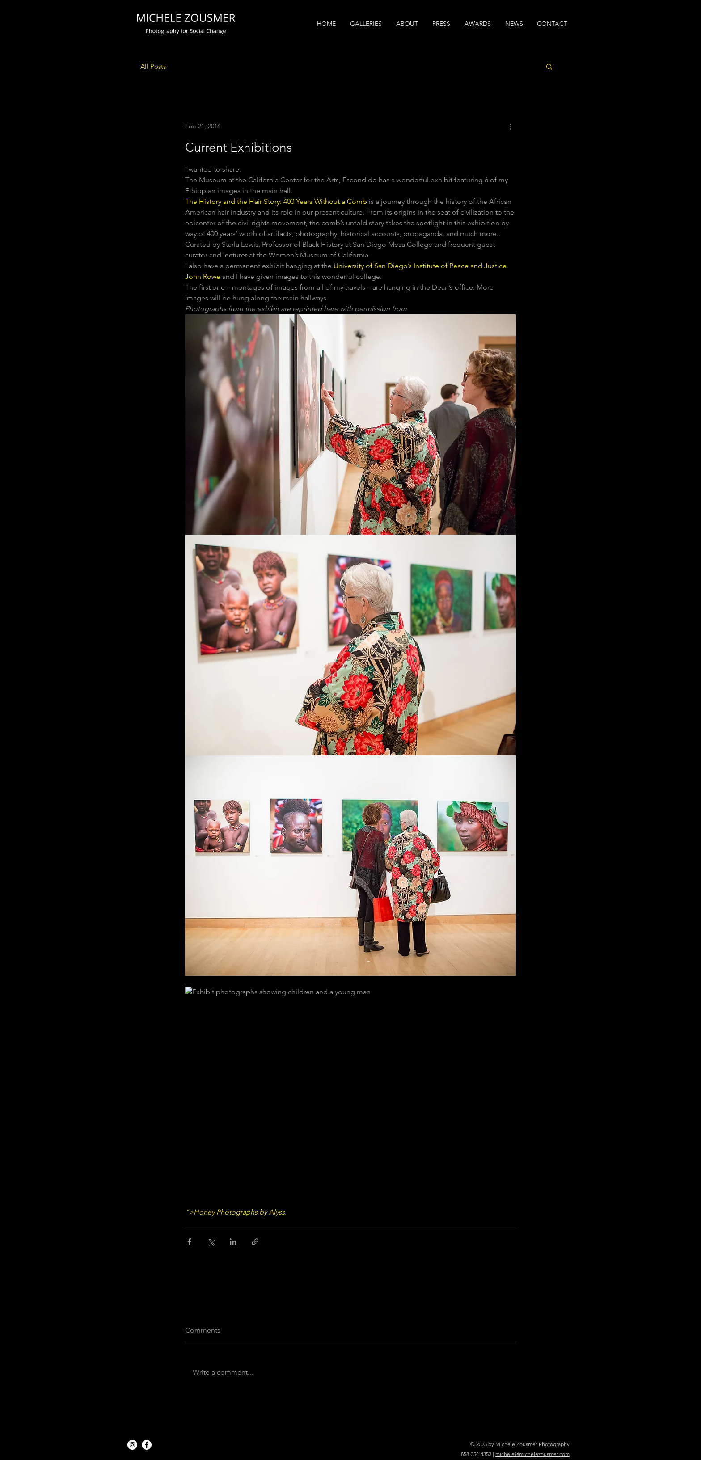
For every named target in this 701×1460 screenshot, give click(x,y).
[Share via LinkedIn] (233, 1241)
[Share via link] (255, 1241)
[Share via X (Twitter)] (211, 1241)
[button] (549, 66)
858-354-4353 (476, 1454)
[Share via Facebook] (189, 1241)
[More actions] (510, 126)
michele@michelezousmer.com (532, 1454)
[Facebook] (147, 1445)
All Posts (153, 66)
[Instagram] (132, 1445)
